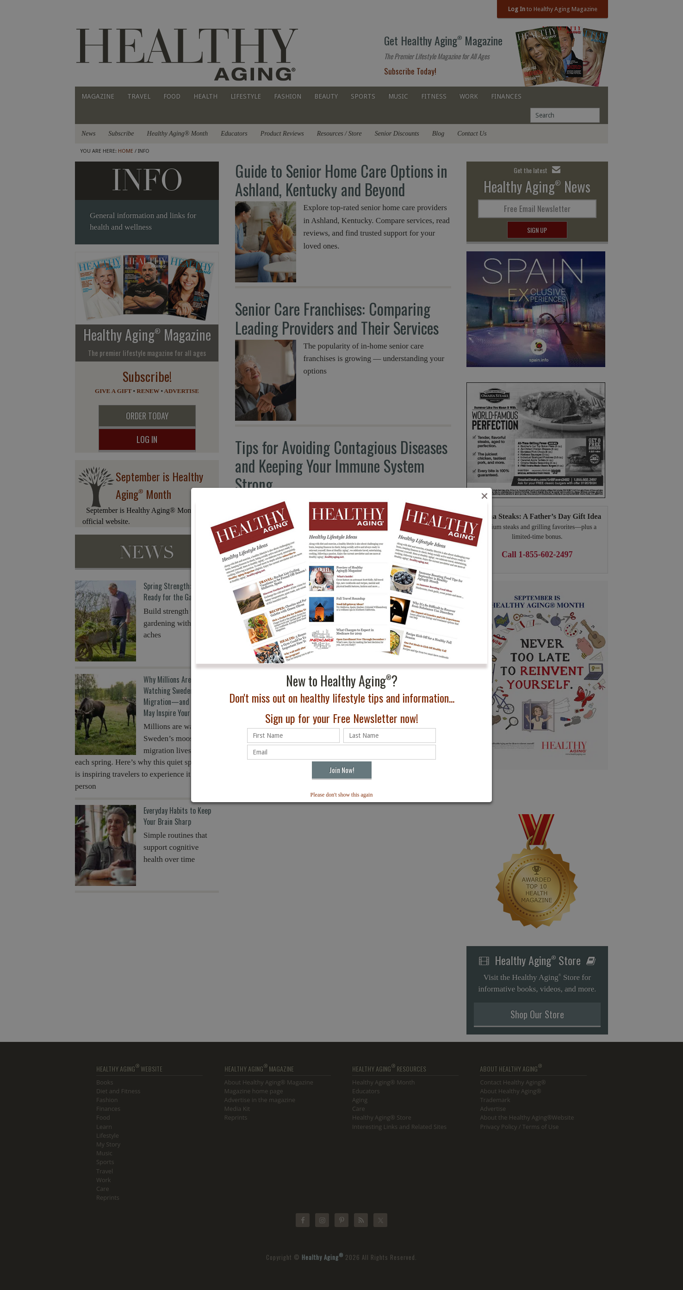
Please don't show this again (341, 794)
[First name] (293, 735)
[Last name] (389, 735)
